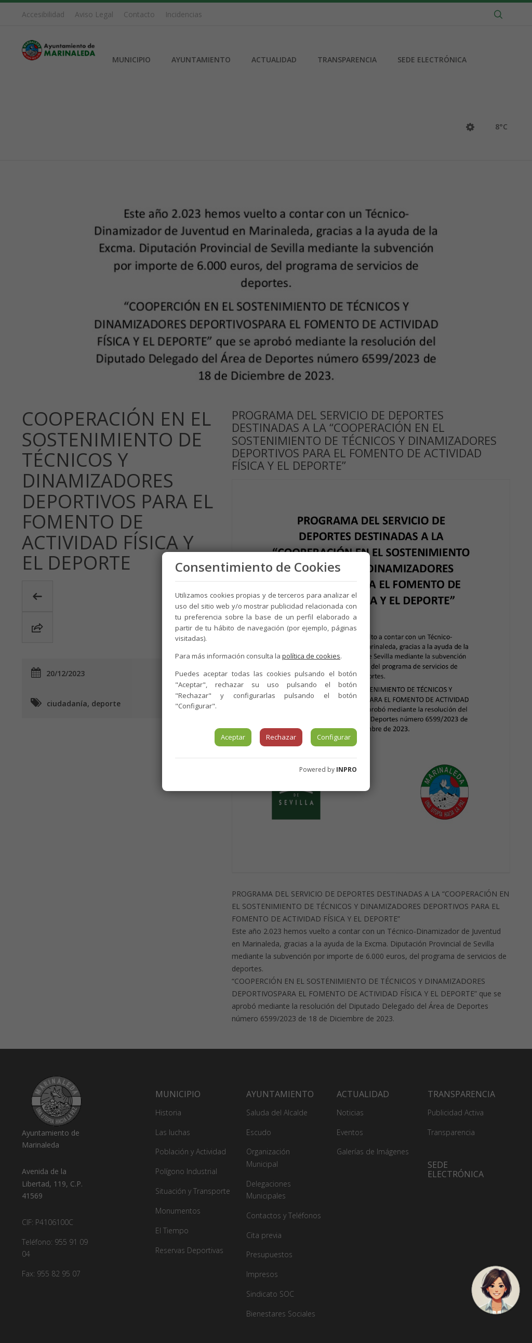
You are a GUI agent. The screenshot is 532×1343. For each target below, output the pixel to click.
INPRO (346, 769)
